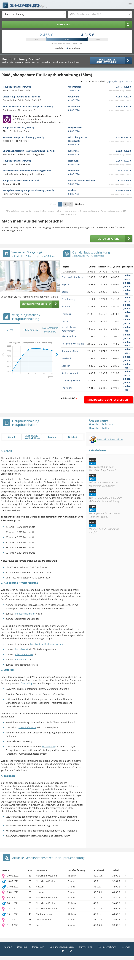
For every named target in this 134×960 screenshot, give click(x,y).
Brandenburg (69, 299)
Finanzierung (49, 746)
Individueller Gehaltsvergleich (107, 399)
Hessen (65, 321)
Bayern (65, 284)
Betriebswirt (21, 649)
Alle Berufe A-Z (68, 398)
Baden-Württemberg (72, 277)
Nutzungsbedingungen (61, 946)
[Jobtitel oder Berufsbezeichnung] (34, 14)
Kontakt (8, 946)
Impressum (38, 946)
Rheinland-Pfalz (70, 351)
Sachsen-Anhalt (70, 373)
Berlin (65, 291)
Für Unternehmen (107, 946)
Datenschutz (85, 946)
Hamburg (66, 313)
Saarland (66, 358)
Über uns (22, 946)
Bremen (66, 306)
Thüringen (67, 387)
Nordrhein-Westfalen (73, 343)
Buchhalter (21, 659)
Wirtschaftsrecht (27, 727)
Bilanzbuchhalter (24, 654)
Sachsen (66, 365)
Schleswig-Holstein (71, 380)
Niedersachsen (69, 336)
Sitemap (126, 946)
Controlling (26, 683)
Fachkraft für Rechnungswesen (46, 644)
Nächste (79, 204)
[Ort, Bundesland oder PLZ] (100, 14)
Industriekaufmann (25, 613)
